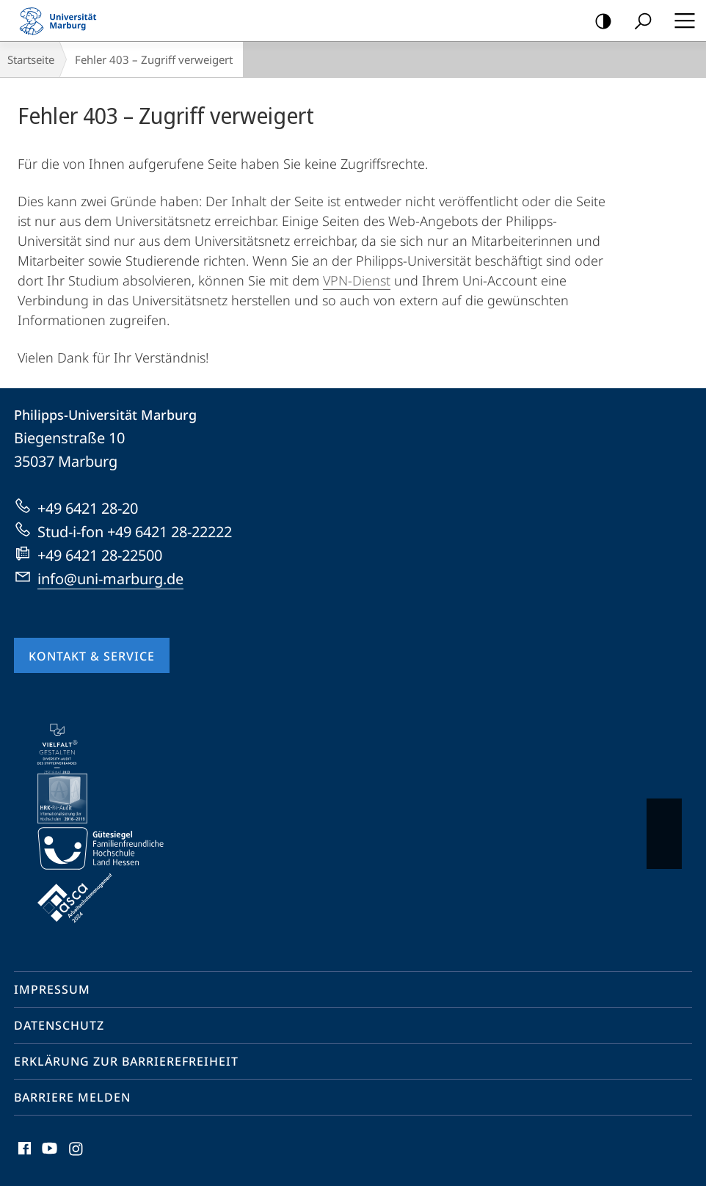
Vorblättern (663, 826)
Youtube (48, 1152)
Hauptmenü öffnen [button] (680, 20)
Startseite (30, 59)
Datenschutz (59, 1025)
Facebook (23, 1152)
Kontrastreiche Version (598, 21)
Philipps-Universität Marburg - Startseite (62, 20)
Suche (638, 21)
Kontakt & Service (92, 656)
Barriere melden (72, 1097)
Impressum (52, 989)
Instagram (77, 1152)
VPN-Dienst (356, 280)
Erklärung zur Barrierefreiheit (126, 1061)
